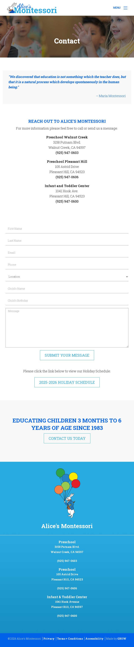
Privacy (49, 638)
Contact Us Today (67, 438)
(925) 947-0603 (67, 561)
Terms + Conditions (70, 638)
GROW (121, 638)
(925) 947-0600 (67, 616)
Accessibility (94, 638)
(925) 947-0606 (67, 588)
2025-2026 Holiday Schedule (67, 382)
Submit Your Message (67, 355)
